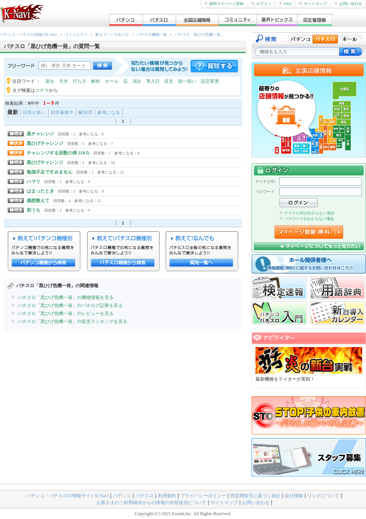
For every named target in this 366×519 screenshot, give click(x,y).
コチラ (42, 90)
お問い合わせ (348, 4)
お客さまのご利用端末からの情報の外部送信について (151, 502)
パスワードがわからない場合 (306, 219)
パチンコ (122, 495)
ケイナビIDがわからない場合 (306, 213)
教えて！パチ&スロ (112, 34)
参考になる (108, 112)
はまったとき (40, 191)
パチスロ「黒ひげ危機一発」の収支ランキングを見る (72, 321)
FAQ (285, 4)
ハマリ (33, 181)
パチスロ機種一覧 (151, 34)
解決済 (85, 112)
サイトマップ (313, 4)
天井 (63, 81)
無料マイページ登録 (224, 4)
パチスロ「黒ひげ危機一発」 (199, 34)
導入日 (153, 81)
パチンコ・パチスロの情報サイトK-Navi (67, 495)
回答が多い (34, 112)
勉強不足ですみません (49, 172)
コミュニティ (76, 34)
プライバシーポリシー (203, 495)
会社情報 (294, 495)
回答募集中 (62, 112)
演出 (136, 81)
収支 (168, 81)
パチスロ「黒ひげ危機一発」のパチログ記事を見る (70, 305)
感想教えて (38, 200)
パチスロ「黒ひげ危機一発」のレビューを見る (66, 313)
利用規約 (167, 495)
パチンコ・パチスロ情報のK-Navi (28, 34)
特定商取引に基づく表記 (255, 495)
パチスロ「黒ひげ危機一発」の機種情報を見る (66, 297)
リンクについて (323, 495)
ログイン (261, 4)
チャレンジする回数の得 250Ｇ (58, 153)
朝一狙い (187, 81)
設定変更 (210, 81)
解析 (95, 81)
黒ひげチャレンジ (45, 143)
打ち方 (80, 81)
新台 (50, 81)
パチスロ (144, 495)
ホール (112, 81)
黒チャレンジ (40, 134)
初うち (33, 210)
